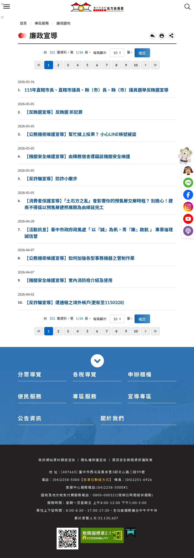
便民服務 (30, 396)
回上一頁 (153, 36)
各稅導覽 (85, 374)
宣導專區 (140, 396)
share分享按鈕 (172, 36)
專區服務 (42, 23)
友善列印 (162, 36)
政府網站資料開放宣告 (57, 460)
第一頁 (39, 65)
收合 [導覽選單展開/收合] (97, 360)
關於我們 (112, 418)
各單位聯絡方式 (96, 480)
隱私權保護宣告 (94, 460)
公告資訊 (30, 418)
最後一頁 (155, 65)
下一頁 (145, 65)
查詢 (187, 6)
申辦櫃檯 (140, 374)
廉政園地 (63, 23)
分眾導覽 (30, 374)
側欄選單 (6, 6)
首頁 (23, 23)
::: (2, 4)
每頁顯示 (99, 53)
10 (136, 65)
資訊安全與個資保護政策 (132, 460)
